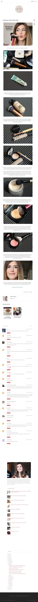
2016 (9, 557)
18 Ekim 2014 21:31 (29, 401)
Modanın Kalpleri (10, 415)
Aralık (10, 561)
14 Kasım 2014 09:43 (29, 439)
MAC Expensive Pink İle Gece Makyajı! (15, 572)
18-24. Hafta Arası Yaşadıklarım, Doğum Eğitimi (18, 495)
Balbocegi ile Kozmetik (11, 385)
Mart (10, 583)
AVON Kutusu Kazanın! (15, 531)
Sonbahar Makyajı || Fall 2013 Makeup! (17, 317)
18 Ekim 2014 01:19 (29, 384)
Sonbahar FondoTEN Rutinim (13, 568)
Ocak (10, 586)
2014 (9, 560)
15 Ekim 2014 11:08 (29, 349)
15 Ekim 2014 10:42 (29, 335)
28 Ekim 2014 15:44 (29, 415)
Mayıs (10, 580)
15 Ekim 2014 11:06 (29, 341)
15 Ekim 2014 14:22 (29, 372)
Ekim (10, 564)
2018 (9, 555)
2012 (9, 589)
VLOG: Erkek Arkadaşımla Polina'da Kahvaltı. (16, 566)
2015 (9, 559)
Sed (7, 329)
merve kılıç (9, 423)
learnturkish (9, 430)
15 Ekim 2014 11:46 (29, 358)
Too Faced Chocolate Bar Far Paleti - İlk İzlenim (7, 317)
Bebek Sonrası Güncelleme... (15, 527)
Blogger (17, 595)
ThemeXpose (34, 600)
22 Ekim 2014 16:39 (29, 407)
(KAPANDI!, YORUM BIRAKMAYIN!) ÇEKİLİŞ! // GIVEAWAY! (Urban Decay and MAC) (21, 491)
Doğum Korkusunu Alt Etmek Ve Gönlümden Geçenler (19, 504)
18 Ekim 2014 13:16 (29, 392)
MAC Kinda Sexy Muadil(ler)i (15, 509)
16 (35, 25)
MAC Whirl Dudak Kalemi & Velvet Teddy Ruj (16, 569)
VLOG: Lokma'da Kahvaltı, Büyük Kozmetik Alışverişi (17, 573)
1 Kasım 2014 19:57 (29, 430)
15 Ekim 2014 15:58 (29, 378)
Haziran (10, 579)
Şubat (10, 584)
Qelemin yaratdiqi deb (11, 401)
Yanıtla (9, 339)
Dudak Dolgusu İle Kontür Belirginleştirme (17, 513)
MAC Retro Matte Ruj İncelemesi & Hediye (18, 500)
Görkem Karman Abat (11, 600)
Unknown (9, 335)
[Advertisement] (12, 543)
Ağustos (10, 576)
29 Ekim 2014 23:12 (29, 423)
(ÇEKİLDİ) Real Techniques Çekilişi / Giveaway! (18, 522)
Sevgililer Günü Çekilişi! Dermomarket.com (18, 518)
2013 (9, 587)
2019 (9, 553)
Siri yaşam (9, 372)
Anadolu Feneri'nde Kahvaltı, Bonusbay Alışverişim (17, 565)
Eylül (10, 575)
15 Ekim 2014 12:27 (29, 364)
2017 (9, 556)
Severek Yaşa (9, 439)
